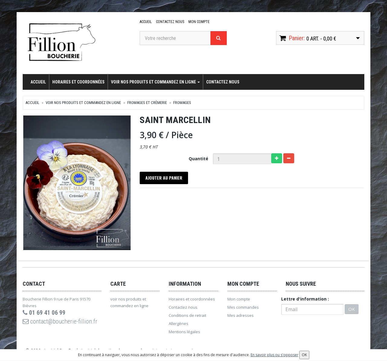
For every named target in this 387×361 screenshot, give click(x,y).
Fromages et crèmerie (147, 102)
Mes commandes (243, 307)
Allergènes (178, 324)
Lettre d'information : (305, 299)
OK (351, 310)
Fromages (182, 102)
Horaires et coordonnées (78, 82)
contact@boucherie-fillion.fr (60, 321)
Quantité (198, 158)
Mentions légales (184, 332)
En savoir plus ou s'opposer (274, 354)
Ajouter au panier (164, 178)
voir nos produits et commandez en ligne (155, 82)
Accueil (146, 22)
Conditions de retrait (187, 315)
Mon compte (199, 22)
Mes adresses (240, 315)
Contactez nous (170, 22)
